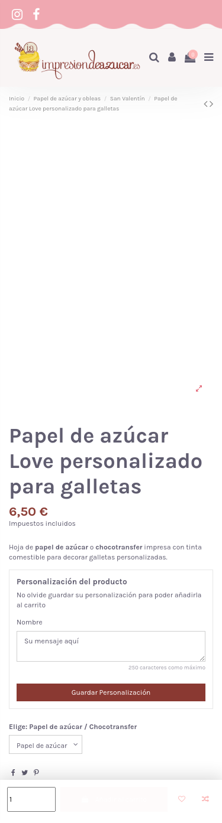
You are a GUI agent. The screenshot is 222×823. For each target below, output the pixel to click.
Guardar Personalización (111, 692)
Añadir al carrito (114, 799)
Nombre (30, 622)
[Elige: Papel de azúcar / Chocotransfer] (45, 744)
